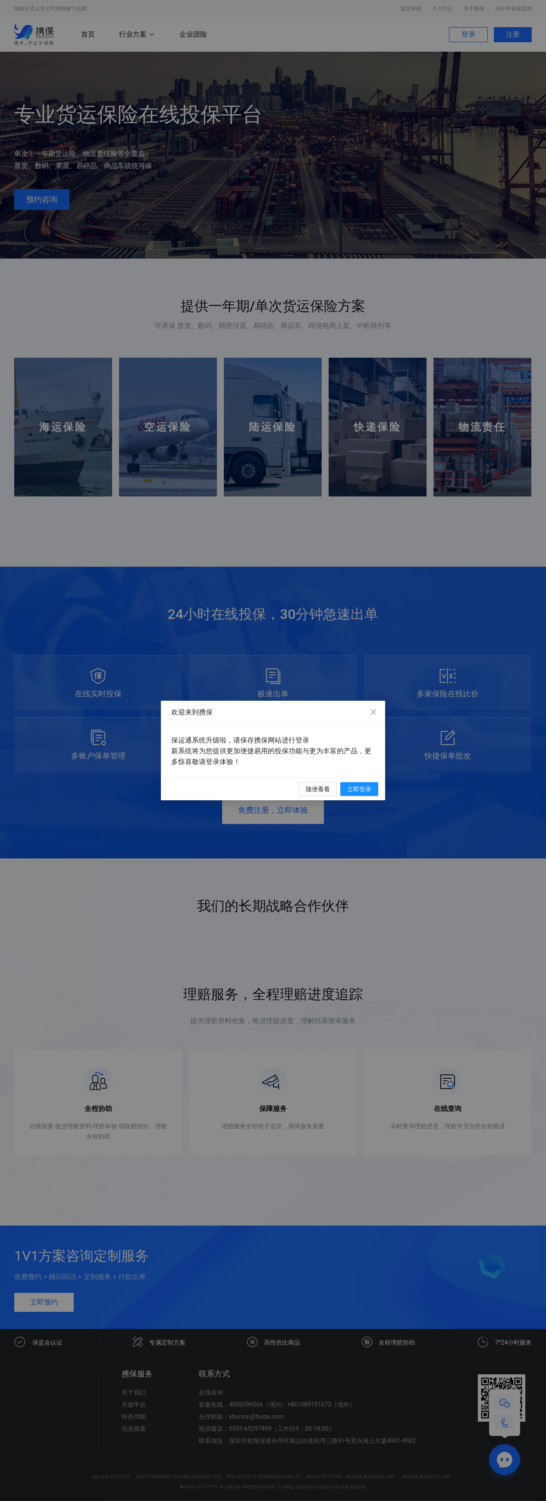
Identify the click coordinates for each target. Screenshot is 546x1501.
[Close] (373, 712)
